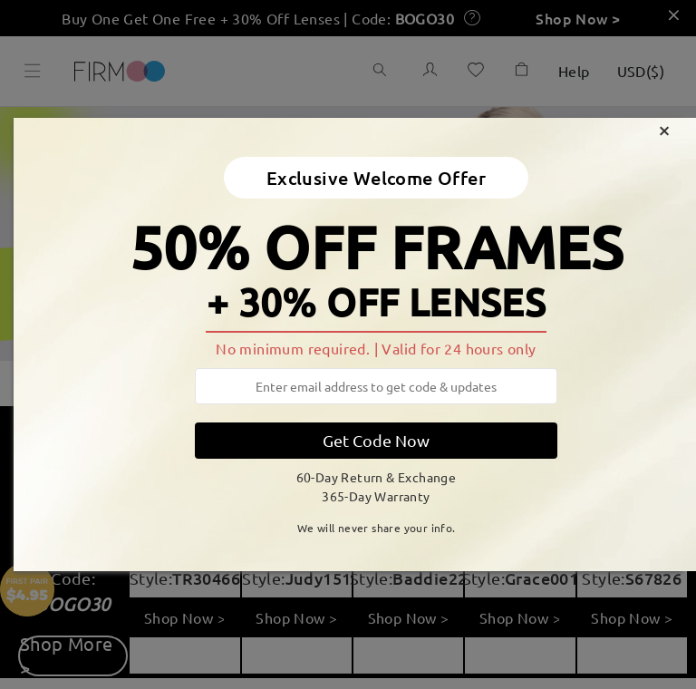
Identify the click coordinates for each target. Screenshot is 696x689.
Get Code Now (376, 440)
